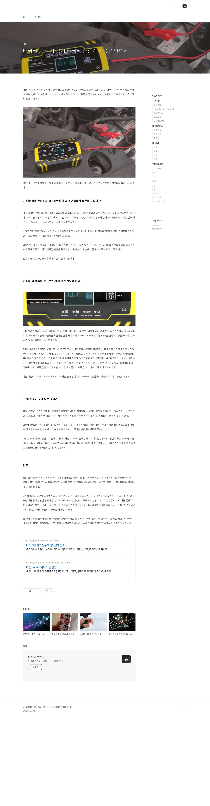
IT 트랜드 (157, 134)
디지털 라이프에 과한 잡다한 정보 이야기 (46, 748)
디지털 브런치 (36, 744)
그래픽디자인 (158, 164)
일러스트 (157, 168)
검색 (177, 6)
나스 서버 (157, 105)
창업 (155, 189)
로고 (155, 172)
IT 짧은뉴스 (158, 130)
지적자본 (156, 100)
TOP (184, 795)
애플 (155, 147)
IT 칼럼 (156, 138)
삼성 (155, 155)
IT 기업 (155, 142)
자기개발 (157, 197)
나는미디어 (157, 95)
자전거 (156, 193)
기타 (155, 159)
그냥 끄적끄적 (159, 201)
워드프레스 (158, 112)
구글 (155, 151)
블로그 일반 (158, 116)
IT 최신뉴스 (157, 125)
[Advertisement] (79, 554)
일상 (154, 181)
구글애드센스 (159, 120)
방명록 (37, 17)
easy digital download (164, 109)
